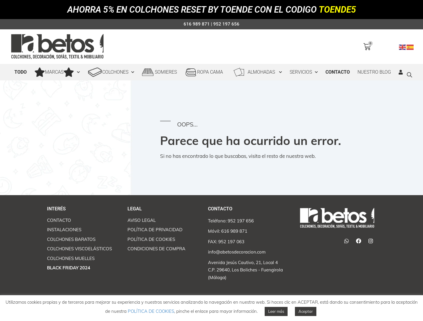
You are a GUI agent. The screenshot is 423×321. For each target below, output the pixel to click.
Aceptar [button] (305, 311)
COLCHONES (111, 72)
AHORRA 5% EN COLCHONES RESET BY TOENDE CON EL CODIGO (211, 9)
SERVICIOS (304, 72)
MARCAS (57, 72)
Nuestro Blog (374, 72)
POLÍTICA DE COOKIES (151, 311)
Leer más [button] (276, 311)
